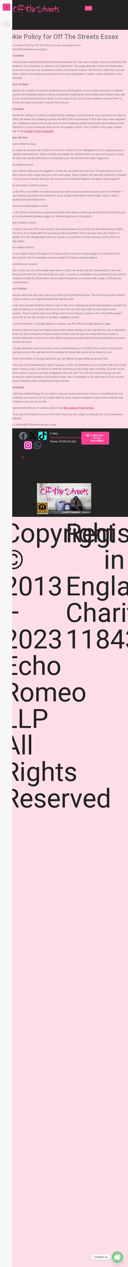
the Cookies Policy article (78, 407)
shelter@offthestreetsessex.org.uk (70, 437)
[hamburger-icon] (88, 8)
